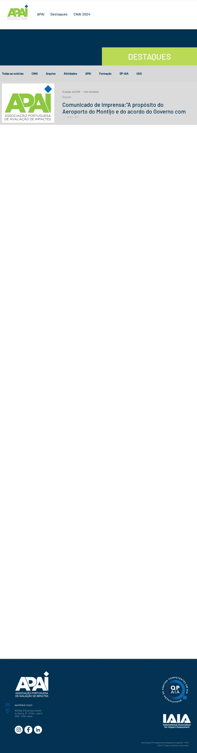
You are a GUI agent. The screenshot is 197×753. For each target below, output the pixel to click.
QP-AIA (124, 73)
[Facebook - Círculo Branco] (28, 730)
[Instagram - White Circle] (19, 730)
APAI (88, 73)
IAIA (139, 73)
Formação (105, 73)
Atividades (70, 73)
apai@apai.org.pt (23, 704)
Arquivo (51, 73)
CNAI (35, 73)
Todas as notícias (13, 73)
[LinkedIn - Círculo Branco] (38, 730)
